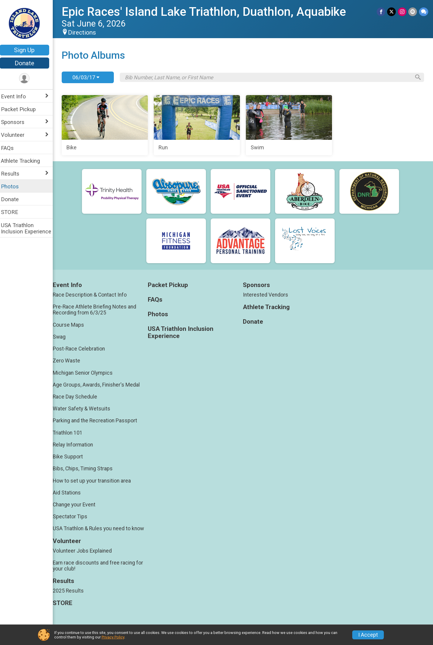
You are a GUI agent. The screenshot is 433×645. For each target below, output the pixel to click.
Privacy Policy (113, 637)
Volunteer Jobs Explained (86, 551)
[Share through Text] (423, 11)
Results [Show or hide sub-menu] (14, 173)
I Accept (368, 635)
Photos (14, 186)
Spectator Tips (74, 517)
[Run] (199, 125)
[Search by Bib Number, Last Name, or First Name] (269, 77)
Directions (86, 32)
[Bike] (108, 125)
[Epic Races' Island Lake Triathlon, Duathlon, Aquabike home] (28, 23)
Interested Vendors (267, 295)
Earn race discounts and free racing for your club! (102, 566)
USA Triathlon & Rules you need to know (102, 528)
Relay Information (77, 445)
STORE (13, 212)
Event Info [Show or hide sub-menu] (17, 96)
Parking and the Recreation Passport (99, 421)
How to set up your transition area (96, 481)
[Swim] (290, 125)
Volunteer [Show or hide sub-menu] (16, 135)
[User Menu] (28, 78)
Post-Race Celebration (83, 349)
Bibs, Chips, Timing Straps (87, 469)
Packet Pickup (22, 109)
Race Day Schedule (79, 397)
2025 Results (72, 591)
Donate (28, 63)
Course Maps (72, 325)
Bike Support (72, 457)
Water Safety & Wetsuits (85, 409)
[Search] (416, 77)
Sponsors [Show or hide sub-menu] (16, 122)
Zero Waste (70, 361)
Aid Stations (71, 493)
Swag (63, 337)
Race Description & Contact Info (94, 295)
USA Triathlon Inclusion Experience (30, 228)
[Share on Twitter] (392, 11)
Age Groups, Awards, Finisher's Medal (100, 385)
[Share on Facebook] (381, 11)
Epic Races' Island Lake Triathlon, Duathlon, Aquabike (208, 12)
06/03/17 (89, 77)
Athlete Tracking (24, 161)
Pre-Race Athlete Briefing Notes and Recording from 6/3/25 (98, 310)
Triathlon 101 (71, 433)
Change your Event (78, 505)
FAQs (11, 148)
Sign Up (28, 50)
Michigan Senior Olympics (87, 373)
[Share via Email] (413, 11)
